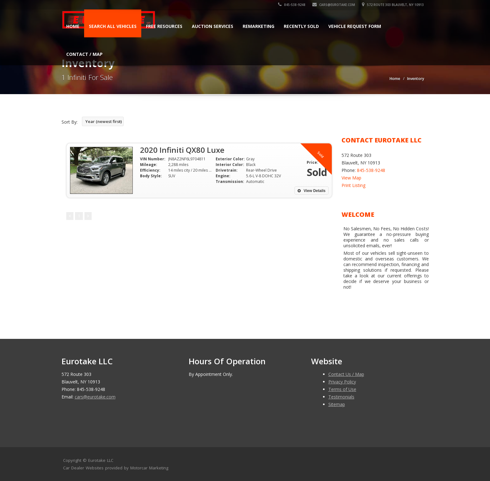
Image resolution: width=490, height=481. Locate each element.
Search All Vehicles (113, 26)
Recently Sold (301, 26)
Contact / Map (84, 54)
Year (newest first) (103, 121)
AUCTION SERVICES (212, 26)
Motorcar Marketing (149, 468)
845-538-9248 (292, 5)
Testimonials (341, 397)
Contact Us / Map (346, 374)
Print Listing (353, 185)
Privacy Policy (342, 382)
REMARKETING (258, 26)
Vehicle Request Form (354, 26)
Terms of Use (342, 389)
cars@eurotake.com (334, 5)
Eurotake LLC (100, 460)
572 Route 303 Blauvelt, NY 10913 (393, 5)
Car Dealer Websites (83, 468)
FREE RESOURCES (164, 26)
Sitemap (336, 404)
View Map (351, 178)
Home (72, 26)
